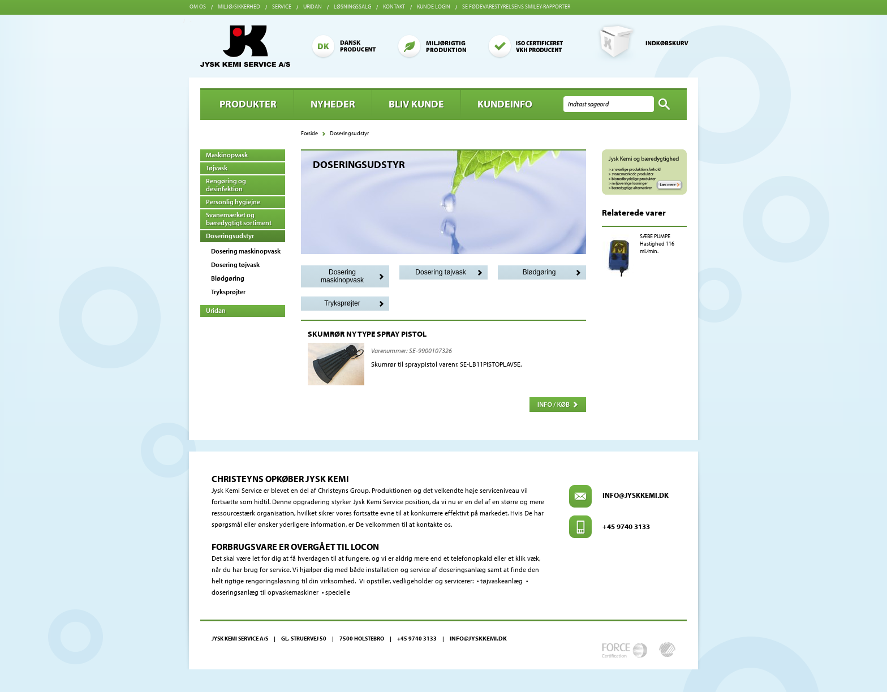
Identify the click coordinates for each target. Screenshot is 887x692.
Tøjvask (216, 168)
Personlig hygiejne (233, 201)
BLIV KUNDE (416, 103)
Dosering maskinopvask (246, 251)
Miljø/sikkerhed (239, 6)
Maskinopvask (227, 155)
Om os (198, 6)
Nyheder (333, 103)
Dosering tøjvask (235, 264)
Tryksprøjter (228, 291)
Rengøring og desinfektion (226, 185)
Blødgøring (227, 278)
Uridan (312, 6)
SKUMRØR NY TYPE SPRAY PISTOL (367, 334)
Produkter (248, 103)
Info (557, 404)
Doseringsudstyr (230, 235)
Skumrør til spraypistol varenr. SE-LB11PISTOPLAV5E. (446, 364)
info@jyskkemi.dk (635, 495)
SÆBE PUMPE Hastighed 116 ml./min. (657, 244)
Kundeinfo (504, 103)
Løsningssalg (352, 6)
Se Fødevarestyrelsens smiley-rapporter (516, 6)
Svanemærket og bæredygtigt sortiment (239, 218)
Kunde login (433, 6)
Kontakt (394, 6)
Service (281, 6)
